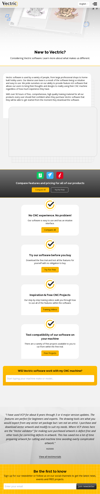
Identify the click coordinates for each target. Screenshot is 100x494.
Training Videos (50, 309)
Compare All (40, 190)
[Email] (40, 486)
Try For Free (60, 190)
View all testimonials (50, 456)
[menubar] (50, 4)
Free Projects (50, 353)
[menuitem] (95, 4)
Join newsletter (86, 486)
